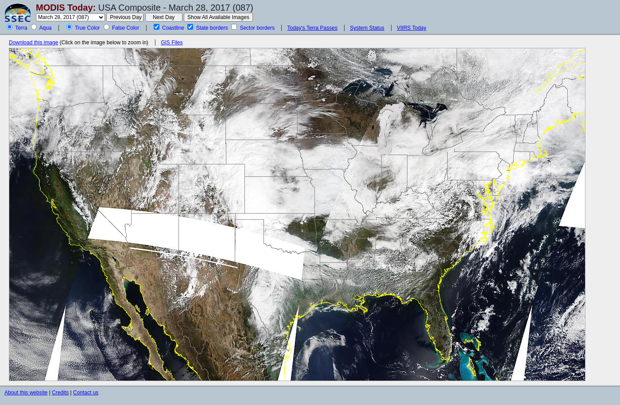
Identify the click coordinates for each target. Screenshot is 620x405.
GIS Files (171, 42)
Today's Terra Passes (312, 28)
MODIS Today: (66, 7)
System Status (367, 28)
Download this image (33, 42)
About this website (25, 392)
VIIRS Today (411, 28)
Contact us (85, 392)
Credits (60, 392)
